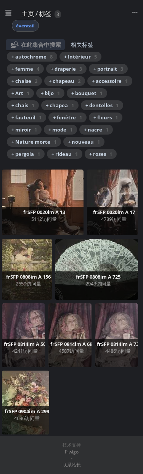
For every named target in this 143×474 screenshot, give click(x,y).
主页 (27, 13)
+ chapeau (64, 81)
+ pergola (25, 154)
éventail (25, 25)
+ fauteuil (26, 117)
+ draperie (66, 68)
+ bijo (50, 93)
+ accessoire (110, 81)
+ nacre (96, 129)
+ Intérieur (80, 56)
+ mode (60, 129)
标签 (45, 13)
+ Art (20, 93)
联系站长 (72, 464)
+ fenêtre (67, 117)
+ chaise (24, 81)
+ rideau (64, 154)
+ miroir (24, 129)
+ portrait (108, 68)
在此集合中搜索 (41, 44)
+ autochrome (32, 56)
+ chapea (60, 105)
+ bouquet (87, 93)
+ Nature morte (33, 141)
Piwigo (72, 452)
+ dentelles (102, 105)
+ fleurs (105, 117)
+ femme (25, 68)
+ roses (100, 154)
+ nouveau (84, 141)
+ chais (22, 105)
